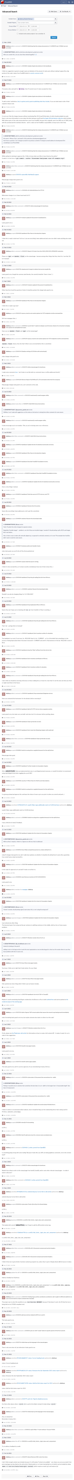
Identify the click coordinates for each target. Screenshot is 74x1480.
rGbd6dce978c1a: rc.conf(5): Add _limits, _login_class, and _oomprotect (36, 1231)
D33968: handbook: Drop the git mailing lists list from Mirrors (33, 576)
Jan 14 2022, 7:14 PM (9, 825)
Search (54, 37)
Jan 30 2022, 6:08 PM (9, 448)
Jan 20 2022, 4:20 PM (9, 701)
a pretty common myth (36, 73)
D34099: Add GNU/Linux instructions (34, 403)
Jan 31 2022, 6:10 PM (9, 428)
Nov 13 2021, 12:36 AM (9, 1421)
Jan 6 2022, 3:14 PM (8, 986)
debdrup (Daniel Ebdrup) (26, 19)
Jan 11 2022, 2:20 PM (9, 859)
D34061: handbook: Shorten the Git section (28, 505)
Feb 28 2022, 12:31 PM (9, 76)
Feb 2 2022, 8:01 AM (8, 387)
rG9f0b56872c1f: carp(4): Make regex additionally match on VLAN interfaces (38, 804)
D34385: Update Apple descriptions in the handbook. (36, 66)
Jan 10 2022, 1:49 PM (9, 929)
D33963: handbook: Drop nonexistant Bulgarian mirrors (37, 692)
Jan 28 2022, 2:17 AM (9, 541)
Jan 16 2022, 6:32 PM (9, 775)
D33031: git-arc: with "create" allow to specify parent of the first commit (45, 1329)
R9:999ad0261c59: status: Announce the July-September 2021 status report (38, 1369)
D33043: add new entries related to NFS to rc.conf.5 (30, 1314)
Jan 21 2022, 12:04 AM (9, 662)
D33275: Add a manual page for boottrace (36, 206)
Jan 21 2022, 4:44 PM (9, 645)
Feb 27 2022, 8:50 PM (9, 126)
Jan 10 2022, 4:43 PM (9, 913)
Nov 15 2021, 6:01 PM (9, 1365)
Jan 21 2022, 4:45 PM (9, 628)
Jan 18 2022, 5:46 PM (9, 758)
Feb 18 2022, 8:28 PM (9, 210)
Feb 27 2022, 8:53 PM (9, 107)
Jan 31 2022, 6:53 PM (9, 399)
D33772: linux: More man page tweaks (26, 962)
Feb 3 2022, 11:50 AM (9, 359)
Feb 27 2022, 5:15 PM (9, 161)
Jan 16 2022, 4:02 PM (9, 784)
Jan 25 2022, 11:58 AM (9, 581)
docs (18, 1306)
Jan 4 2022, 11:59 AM (9, 1020)
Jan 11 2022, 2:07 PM (9, 872)
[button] (72, 2)
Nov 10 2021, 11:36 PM (9, 1432)
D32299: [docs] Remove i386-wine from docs (35, 1455)
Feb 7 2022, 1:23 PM (8, 293)
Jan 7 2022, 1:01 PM (8, 970)
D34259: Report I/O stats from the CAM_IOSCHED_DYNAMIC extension (42, 251)
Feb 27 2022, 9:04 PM (9, 92)
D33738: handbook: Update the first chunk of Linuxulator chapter (34, 832)
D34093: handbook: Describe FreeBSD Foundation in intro (32, 461)
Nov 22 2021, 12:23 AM (9, 1306)
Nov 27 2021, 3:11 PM (9, 1264)
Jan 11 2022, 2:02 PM (9, 884)
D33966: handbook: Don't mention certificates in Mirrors (31, 657)
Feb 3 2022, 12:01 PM (9, 334)
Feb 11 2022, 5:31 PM (9, 277)
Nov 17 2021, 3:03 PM (9, 1334)
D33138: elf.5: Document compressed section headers (40, 1247)
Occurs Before (12, 30)
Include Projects (11, 22)
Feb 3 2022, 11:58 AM (9, 346)
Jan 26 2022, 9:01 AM (9, 569)
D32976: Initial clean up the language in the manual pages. (32, 1341)
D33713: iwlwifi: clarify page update (26, 1061)
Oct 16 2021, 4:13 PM (9, 1468)
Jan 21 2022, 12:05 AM (9, 653)
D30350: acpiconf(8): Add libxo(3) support (27, 174)
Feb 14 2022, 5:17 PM (9, 244)
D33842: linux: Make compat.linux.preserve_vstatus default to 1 (33, 849)
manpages (25, 888)
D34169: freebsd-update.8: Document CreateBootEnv (31, 217)
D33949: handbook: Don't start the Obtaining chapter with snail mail (34, 729)
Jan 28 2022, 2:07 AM (9, 553)
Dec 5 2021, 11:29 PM (9, 1175)
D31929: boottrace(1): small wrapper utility (37, 394)
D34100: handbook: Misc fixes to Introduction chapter (31, 233)
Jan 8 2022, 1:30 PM (8, 955)
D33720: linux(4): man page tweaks (25, 1045)
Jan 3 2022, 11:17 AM (9, 1037)
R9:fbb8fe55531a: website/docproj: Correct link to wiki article (34, 1191)
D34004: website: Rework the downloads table (29, 518)
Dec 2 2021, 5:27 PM (8, 1212)
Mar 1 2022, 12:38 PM (9, 58)
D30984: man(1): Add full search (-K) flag (27, 561)
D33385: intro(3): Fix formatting (25, 1121)
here (16, 371)
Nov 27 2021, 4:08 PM (9, 1251)
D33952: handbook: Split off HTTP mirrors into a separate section (34, 708)
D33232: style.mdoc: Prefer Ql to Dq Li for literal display (31, 1203)
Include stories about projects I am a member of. (32, 34)
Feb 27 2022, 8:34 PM (9, 147)
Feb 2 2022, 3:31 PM (8, 375)
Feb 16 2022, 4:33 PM (9, 226)
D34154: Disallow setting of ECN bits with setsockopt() (31, 350)
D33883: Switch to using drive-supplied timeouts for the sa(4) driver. (35, 749)
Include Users (12, 19)
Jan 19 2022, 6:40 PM (9, 716)
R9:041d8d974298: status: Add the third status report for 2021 (35, 1382)
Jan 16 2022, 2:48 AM (9, 797)
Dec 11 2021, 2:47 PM (9, 1130)
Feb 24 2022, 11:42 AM (9, 198)
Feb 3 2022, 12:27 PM (9, 321)
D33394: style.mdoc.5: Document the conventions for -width (39, 1076)
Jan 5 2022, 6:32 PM (8, 1004)
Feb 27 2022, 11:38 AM (9, 183)
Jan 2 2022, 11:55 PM (9, 1053)
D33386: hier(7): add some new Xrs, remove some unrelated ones (34, 1134)
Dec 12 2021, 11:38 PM (9, 1114)
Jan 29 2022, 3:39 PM (9, 477)
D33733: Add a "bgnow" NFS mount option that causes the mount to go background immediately (42, 1011)
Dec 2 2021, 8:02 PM (9, 1199)
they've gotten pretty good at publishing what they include (33, 101)
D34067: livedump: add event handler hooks (28, 545)
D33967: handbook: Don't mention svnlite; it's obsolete (37, 632)
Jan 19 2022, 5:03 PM (9, 733)
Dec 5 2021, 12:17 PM (9, 1183)
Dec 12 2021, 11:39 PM (9, 1099)
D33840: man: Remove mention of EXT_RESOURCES (31, 876)
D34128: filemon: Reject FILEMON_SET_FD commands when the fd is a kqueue (38, 379)
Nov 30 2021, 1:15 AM (9, 1227)
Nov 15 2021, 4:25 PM (9, 1390)
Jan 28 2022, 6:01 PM (9, 514)
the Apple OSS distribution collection (53, 118)
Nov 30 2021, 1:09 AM (9, 1240)
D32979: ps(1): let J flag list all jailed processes (35, 1398)
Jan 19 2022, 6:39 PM (9, 725)
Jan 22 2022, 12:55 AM (9, 612)
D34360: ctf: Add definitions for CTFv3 (33, 190)
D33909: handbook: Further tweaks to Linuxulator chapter (32, 765)
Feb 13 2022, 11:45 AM (9, 261)
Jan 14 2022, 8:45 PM (9, 812)
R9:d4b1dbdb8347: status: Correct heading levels (30, 1357)
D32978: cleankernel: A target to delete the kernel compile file (33, 269)
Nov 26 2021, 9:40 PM (9, 1280)
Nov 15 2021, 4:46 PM (9, 1378)
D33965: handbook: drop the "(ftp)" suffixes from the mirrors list (33, 649)
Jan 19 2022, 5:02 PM (9, 742)
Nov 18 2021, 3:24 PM (9, 1322)
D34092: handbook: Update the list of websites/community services (35, 444)
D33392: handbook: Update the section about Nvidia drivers (38, 1103)
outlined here (50, 998)
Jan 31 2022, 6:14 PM (9, 415)
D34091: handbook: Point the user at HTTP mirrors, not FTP (32, 493)
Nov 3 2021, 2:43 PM (8, 1448)
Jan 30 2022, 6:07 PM (9, 457)
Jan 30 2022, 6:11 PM (9, 440)
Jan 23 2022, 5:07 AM (9, 597)
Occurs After (12, 26)
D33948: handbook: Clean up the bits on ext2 (28, 721)
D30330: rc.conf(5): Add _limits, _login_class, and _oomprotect (34, 1219)
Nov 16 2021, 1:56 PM (9, 1349)
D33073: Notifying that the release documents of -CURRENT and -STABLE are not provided (41, 84)
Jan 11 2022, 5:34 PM (9, 845)
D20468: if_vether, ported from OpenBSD (33, 1146)
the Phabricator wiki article (19, 1032)
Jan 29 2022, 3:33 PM (9, 498)
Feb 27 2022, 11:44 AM (9, 170)
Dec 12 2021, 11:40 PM (9, 1091)
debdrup (8, 46)
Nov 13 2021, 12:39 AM (9, 1406)
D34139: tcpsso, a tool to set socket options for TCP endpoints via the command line (39, 313)
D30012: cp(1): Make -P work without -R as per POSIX (40, 1428)
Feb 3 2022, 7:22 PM (8, 309)
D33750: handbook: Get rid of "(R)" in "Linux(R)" (35, 993)
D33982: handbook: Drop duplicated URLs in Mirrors (30, 604)
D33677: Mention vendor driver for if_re (33, 937)
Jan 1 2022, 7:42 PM (8, 1069)
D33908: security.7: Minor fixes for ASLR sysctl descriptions (32, 780)
